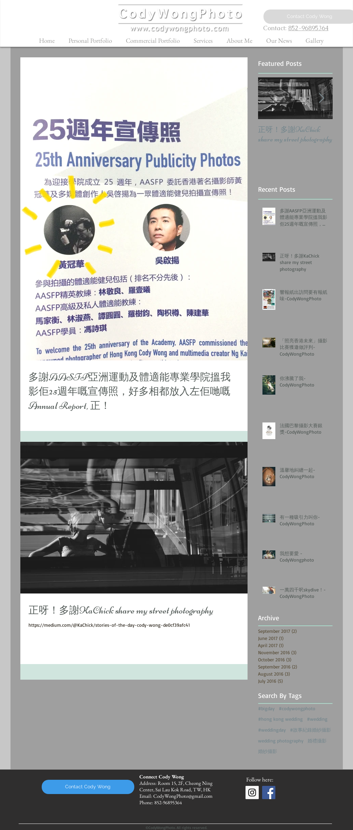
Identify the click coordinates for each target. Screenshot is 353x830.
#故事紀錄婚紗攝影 (310, 730)
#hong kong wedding (280, 719)
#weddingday (272, 730)
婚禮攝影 (317, 740)
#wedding (317, 719)
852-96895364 (308, 28)
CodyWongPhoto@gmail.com (183, 796)
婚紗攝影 (267, 751)
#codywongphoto (297, 708)
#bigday (266, 708)
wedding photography (280, 740)
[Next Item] (322, 98)
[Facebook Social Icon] (268, 792)
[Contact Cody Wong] (88, 787)
